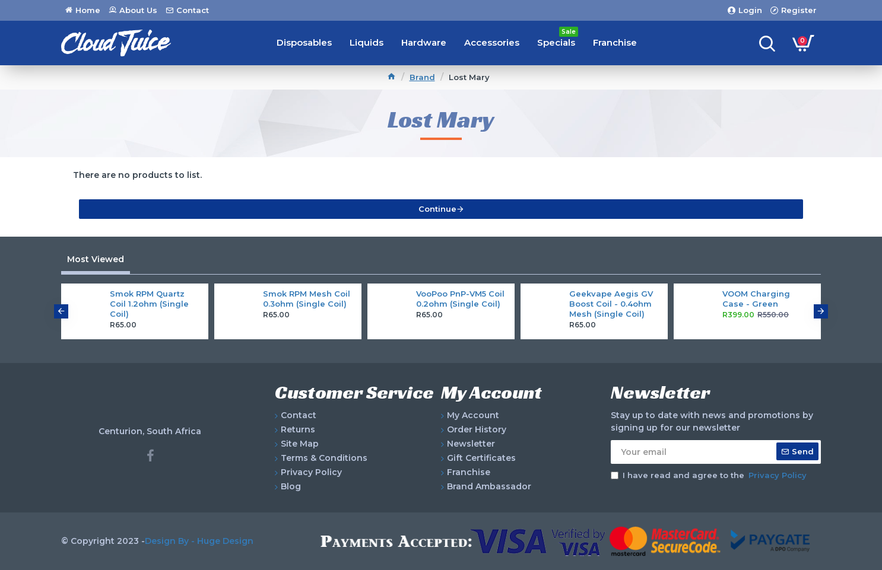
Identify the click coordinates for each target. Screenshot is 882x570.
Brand (422, 77)
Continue (437, 209)
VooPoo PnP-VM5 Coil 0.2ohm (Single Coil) (460, 298)
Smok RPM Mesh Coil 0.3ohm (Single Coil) (306, 298)
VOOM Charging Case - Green (756, 298)
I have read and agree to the (709, 476)
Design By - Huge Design (199, 541)
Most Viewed (95, 259)
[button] (61, 311)
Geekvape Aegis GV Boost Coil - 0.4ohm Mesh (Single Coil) (611, 304)
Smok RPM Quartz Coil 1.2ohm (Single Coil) (149, 304)
